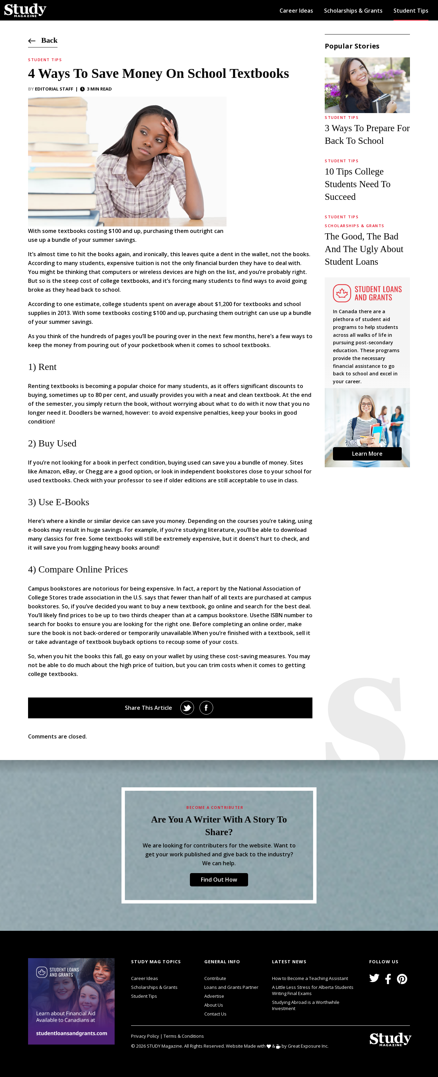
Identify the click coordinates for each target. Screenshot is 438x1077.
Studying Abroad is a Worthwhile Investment (305, 1005)
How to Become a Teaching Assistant (310, 978)
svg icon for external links (116, 959)
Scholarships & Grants (353, 10)
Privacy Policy (145, 1036)
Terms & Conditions (184, 1036)
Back (42, 40)
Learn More (367, 453)
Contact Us (215, 1014)
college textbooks (124, 281)
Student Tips (411, 10)
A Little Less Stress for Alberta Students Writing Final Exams (312, 990)
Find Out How (219, 879)
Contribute (215, 978)
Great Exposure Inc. (309, 1046)
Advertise (214, 996)
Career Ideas (296, 10)
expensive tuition (130, 263)
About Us (213, 1005)
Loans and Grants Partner (231, 986)
